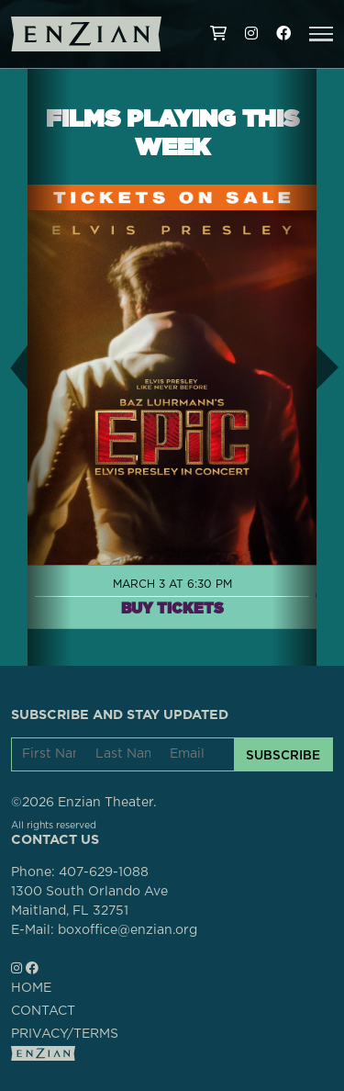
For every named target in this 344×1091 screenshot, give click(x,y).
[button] (321, 34)
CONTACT (43, 1011)
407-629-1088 (104, 872)
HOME (31, 988)
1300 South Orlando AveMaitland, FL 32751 (89, 901)
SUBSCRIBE (283, 755)
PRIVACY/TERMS (64, 1034)
